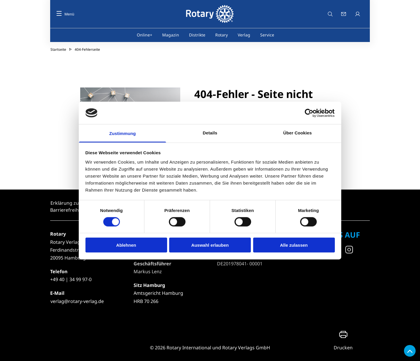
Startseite (58, 49)
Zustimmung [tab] (122, 133)
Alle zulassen (294, 245)
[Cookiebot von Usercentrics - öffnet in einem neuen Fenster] (309, 113)
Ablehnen (126, 245)
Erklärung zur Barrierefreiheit (67, 206)
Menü (65, 14)
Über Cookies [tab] (297, 132)
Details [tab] (210, 132)
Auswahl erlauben (210, 245)
